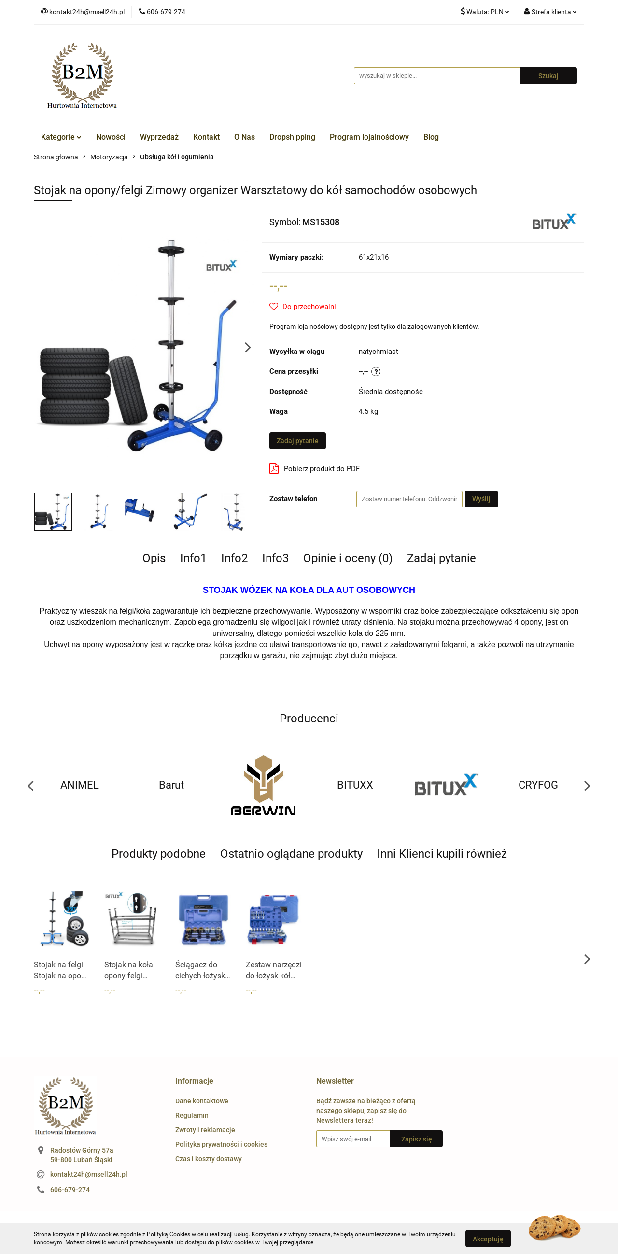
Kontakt (206, 136)
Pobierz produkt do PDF (314, 468)
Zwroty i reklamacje (205, 1130)
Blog (431, 136)
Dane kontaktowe (201, 1101)
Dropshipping (292, 136)
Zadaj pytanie (298, 441)
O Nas (244, 136)
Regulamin (192, 1115)
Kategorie (61, 136)
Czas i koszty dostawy (208, 1159)
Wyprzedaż (159, 136)
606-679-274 (70, 1190)
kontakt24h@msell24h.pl (88, 1174)
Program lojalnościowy (369, 136)
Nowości (111, 136)
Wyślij (481, 499)
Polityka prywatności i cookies (221, 1144)
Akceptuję (488, 1238)
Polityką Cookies (168, 1234)
